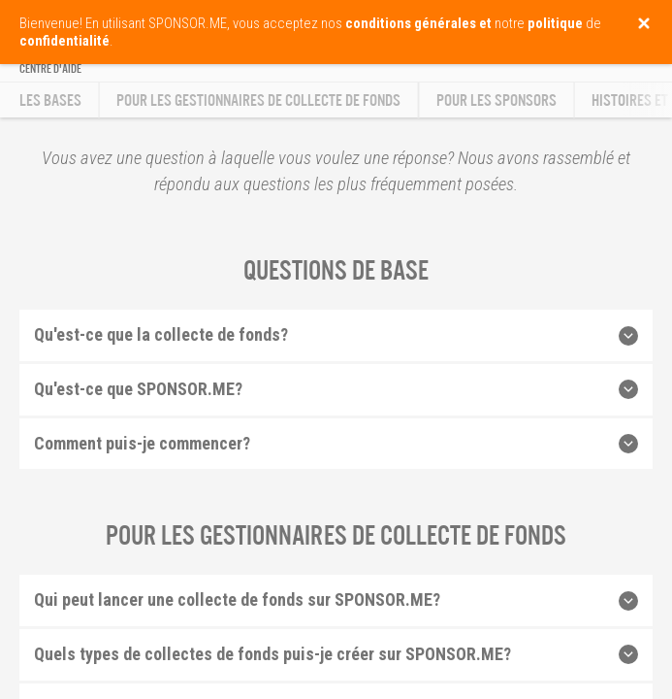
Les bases (50, 100)
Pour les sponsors (496, 100)
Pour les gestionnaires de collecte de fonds (258, 100)
